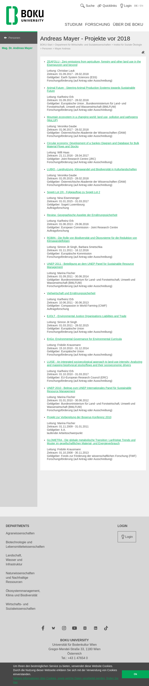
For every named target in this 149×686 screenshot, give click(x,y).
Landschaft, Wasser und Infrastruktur (14, 560)
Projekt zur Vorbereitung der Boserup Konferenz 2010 (79, 417)
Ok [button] (135, 674)
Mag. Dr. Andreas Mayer (17, 48)
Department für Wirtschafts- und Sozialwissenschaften (83, 44)
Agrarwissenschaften (20, 533)
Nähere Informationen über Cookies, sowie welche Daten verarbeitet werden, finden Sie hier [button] (65, 680)
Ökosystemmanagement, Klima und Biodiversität (23, 593)
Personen (14, 37)
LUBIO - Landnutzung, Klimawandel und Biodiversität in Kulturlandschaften (92, 169)
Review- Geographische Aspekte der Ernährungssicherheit (82, 215)
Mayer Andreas (63, 48)
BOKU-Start (46, 44)
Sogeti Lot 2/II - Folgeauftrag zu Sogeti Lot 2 (73, 192)
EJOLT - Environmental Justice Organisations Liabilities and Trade (86, 316)
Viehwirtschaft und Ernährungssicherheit (71, 293)
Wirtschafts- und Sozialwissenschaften (20, 606)
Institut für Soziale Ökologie (128, 44)
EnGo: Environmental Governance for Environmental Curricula (84, 338)
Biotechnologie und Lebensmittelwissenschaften (25, 544)
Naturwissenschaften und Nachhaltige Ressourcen (20, 578)
